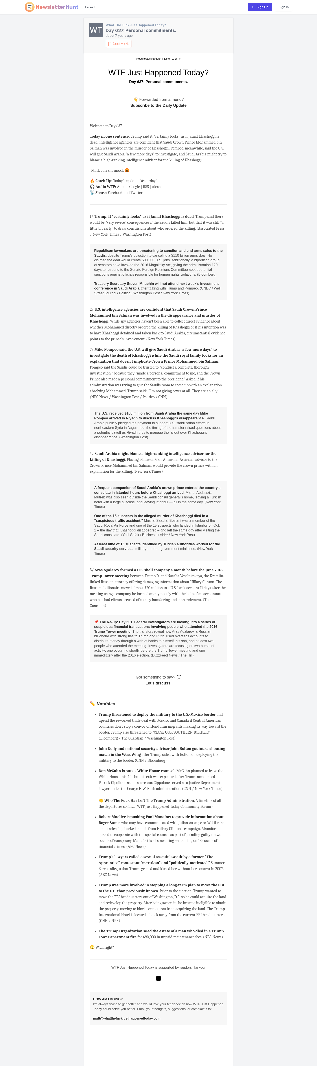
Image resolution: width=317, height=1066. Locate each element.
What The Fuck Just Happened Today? (136, 25)
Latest (90, 7)
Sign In (283, 7)
